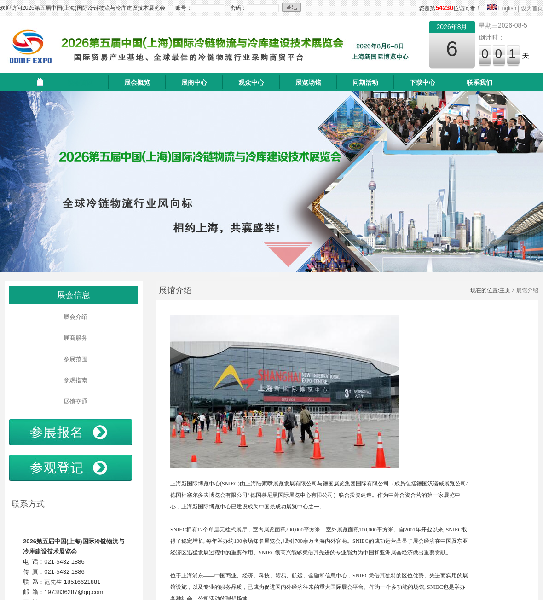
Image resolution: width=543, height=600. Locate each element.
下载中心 (422, 82)
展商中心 (194, 82)
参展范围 (73, 359)
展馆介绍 (527, 290)
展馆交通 (73, 401)
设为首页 (532, 8)
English (507, 8)
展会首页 (80, 82)
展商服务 (73, 338)
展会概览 (137, 82)
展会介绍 (73, 316)
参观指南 (73, 380)
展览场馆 (308, 82)
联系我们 (479, 82)
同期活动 (365, 82)
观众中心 (251, 82)
